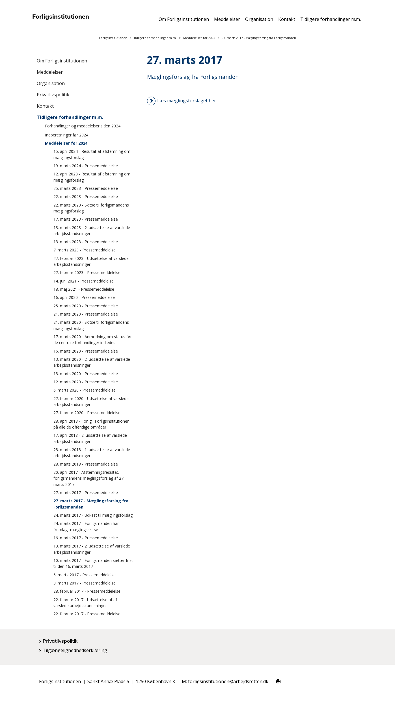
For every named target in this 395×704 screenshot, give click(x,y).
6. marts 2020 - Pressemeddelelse (84, 390)
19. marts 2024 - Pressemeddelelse (85, 165)
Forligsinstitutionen (113, 38)
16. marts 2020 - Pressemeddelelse (85, 351)
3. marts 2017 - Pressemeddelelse (84, 583)
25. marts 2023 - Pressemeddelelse (85, 188)
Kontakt (286, 22)
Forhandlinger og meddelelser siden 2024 (82, 126)
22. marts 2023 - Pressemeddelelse (85, 196)
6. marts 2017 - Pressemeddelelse (84, 574)
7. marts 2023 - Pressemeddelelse (84, 250)
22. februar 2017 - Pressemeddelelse (86, 613)
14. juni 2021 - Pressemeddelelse (83, 281)
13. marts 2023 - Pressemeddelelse (85, 241)
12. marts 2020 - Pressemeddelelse (85, 381)
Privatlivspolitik (53, 95)
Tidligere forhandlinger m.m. (330, 22)
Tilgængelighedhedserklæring (75, 650)
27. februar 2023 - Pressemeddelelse (86, 272)
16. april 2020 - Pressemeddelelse (84, 297)
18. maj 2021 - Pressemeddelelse (83, 289)
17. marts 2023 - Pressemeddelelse (85, 219)
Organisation (259, 22)
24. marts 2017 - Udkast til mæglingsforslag (93, 515)
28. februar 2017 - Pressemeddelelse (86, 591)
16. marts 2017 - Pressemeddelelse (85, 537)
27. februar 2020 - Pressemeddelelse (86, 412)
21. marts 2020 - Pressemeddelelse (85, 314)
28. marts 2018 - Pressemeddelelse (85, 464)
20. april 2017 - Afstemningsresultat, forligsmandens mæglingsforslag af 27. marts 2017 (88, 478)
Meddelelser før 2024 (199, 38)
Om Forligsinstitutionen (184, 22)
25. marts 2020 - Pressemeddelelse (85, 305)
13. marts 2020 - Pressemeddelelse (85, 373)
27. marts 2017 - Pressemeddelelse (85, 492)
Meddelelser (227, 22)
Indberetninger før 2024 (66, 135)
